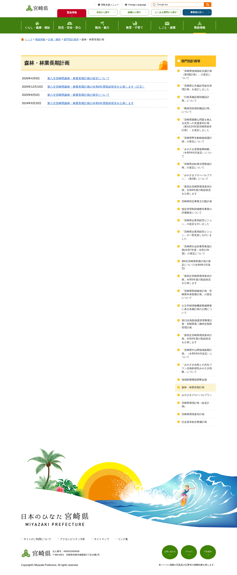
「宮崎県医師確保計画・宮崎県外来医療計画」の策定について (197, 294)
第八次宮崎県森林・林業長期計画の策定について (78, 94)
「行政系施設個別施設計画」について (195, 99)
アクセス (189, 552)
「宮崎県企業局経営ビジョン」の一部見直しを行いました (197, 235)
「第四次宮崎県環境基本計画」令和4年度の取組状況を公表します (197, 339)
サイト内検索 (153, 5)
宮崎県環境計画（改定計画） (195, 405)
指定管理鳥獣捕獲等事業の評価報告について (197, 211)
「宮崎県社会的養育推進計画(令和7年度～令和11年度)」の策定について (197, 250)
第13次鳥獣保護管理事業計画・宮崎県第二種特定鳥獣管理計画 (197, 324)
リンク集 (123, 539)
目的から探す (103, 12)
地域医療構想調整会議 (194, 379)
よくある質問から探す (166, 12)
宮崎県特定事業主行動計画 (197, 201)
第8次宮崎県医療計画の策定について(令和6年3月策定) (196, 265)
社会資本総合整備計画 (194, 422)
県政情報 (40, 39)
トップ (28, 39)
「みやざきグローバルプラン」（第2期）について (197, 177)
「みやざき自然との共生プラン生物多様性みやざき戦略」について (197, 368)
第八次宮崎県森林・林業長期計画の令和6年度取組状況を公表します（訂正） (96, 86)
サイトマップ (101, 539)
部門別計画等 (71, 39)
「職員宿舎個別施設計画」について (197, 110)
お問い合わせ (169, 552)
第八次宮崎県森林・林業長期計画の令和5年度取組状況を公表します (90, 103)
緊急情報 (72, 12)
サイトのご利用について (37, 539)
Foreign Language (137, 4)
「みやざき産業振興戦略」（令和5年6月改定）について (197, 153)
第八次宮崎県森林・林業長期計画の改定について (78, 78)
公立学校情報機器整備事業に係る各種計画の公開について (197, 309)
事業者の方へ (197, 12)
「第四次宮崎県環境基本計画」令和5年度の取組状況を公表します (197, 279)
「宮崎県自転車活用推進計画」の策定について (197, 166)
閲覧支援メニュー (110, 4)
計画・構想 (54, 39)
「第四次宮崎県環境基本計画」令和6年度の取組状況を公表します (197, 190)
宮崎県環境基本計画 (193, 414)
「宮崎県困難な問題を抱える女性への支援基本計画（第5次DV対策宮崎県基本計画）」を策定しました (197, 124)
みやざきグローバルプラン (197, 395)
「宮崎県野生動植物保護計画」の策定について (197, 140)
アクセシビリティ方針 (72, 539)
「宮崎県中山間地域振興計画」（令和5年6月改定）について (197, 353)
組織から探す (134, 12)
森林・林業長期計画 (193, 387)
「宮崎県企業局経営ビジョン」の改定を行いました (197, 222)
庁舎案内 (208, 552)
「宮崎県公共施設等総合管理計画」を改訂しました (197, 87)
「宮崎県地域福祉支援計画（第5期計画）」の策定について (197, 74)
